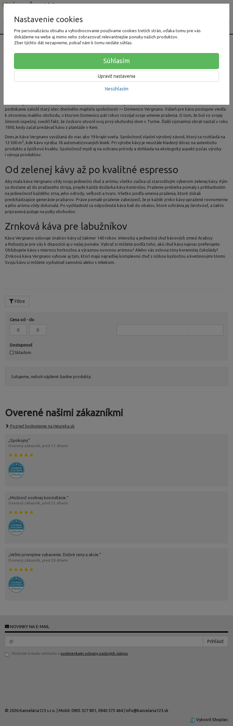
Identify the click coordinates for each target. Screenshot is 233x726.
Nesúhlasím (116, 88)
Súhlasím (116, 60)
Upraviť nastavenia (116, 76)
